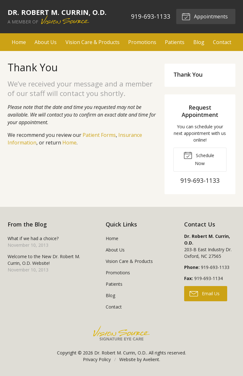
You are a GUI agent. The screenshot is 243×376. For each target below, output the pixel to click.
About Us (45, 42)
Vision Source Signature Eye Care (121, 333)
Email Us (205, 293)
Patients (174, 42)
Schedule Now (199, 158)
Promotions (142, 42)
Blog (198, 42)
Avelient (151, 359)
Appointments (205, 16)
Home (19, 42)
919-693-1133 (150, 16)
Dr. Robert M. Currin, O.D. (120, 353)
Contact (222, 42)
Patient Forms (99, 134)
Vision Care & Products (92, 42)
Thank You (187, 74)
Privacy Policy (97, 359)
